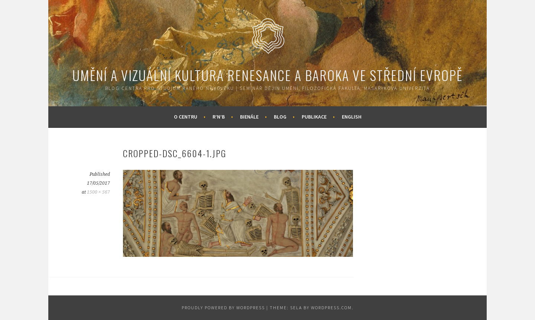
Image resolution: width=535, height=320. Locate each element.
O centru (185, 116)
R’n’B (219, 116)
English (351, 116)
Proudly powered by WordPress (223, 307)
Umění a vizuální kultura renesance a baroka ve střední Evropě (267, 75)
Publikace (314, 116)
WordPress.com (331, 307)
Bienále (249, 116)
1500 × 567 (98, 192)
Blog (280, 116)
